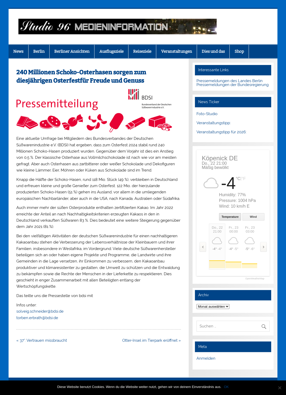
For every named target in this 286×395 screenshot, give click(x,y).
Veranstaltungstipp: (213, 123)
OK (226, 387)
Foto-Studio (206, 113)
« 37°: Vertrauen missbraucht (41, 340)
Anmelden (205, 358)
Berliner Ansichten (72, 51)
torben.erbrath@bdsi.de (37, 317)
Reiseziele (142, 51)
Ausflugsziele (111, 51)
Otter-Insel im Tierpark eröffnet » (151, 340)
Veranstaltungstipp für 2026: (221, 132)
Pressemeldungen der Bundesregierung (232, 84)
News (18, 51)
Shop (239, 51)
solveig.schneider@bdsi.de (40, 311)
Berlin (39, 51)
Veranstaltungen (176, 51)
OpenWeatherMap (254, 279)
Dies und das (213, 51)
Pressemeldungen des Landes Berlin (229, 80)
